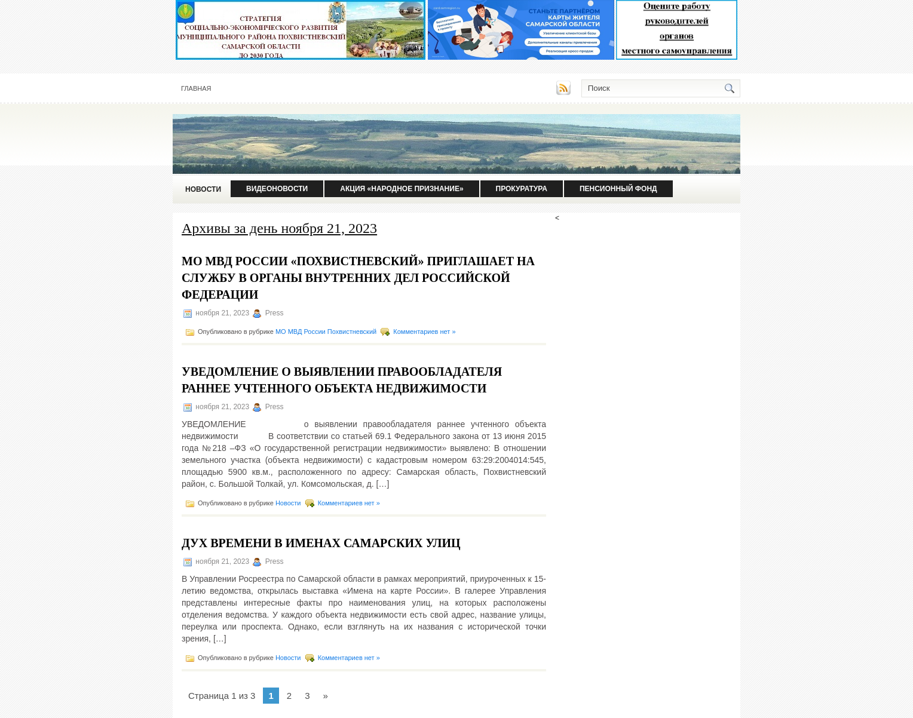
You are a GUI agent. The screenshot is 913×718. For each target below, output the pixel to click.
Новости (203, 189)
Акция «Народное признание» (401, 189)
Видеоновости (277, 189)
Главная (196, 88)
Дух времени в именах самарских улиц (321, 543)
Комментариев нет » (424, 331)
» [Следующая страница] (325, 696)
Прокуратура (521, 189)
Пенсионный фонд (618, 189)
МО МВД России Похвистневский (325, 331)
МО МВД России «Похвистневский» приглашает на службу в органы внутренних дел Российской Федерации (358, 277)
